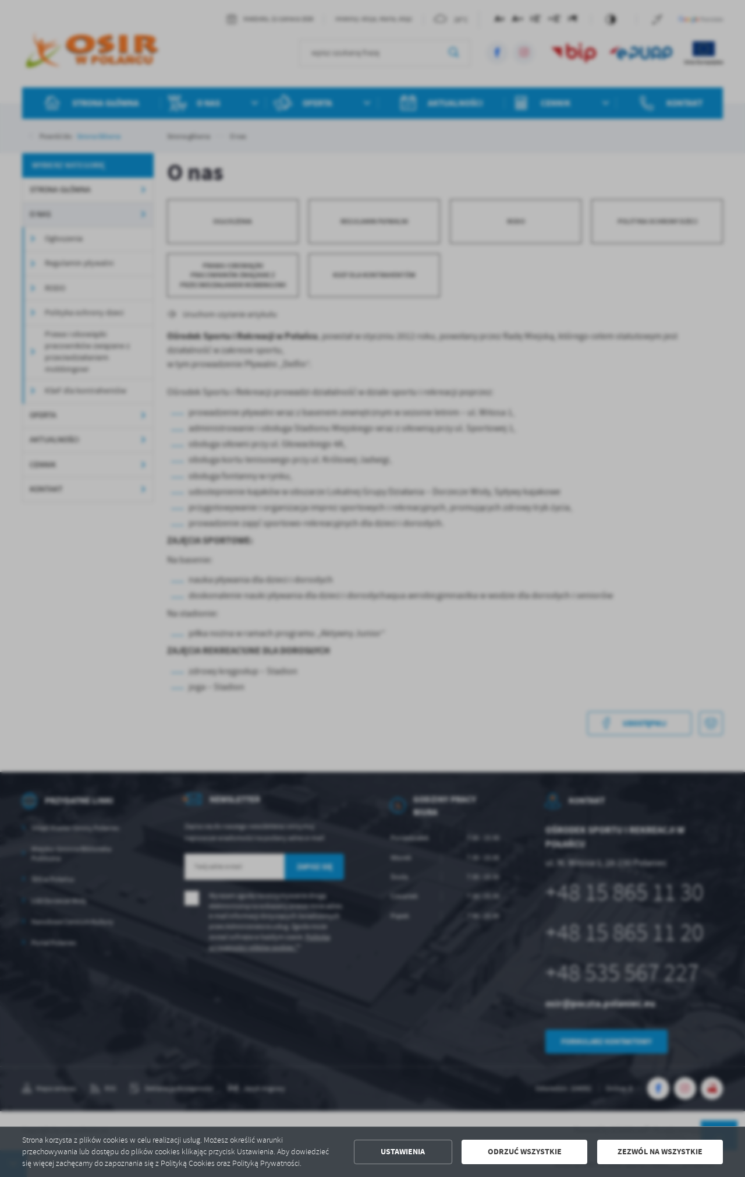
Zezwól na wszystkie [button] (660, 1151)
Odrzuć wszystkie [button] (525, 1151)
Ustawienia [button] (403, 1151)
